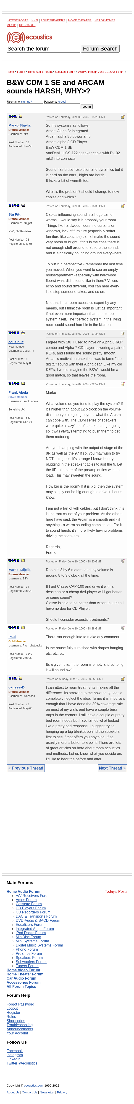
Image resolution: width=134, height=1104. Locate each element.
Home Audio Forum (23, 891)
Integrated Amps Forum (35, 929)
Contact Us (29, 1092)
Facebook (15, 1051)
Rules (11, 1017)
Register (13, 1012)
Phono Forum (27, 949)
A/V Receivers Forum (33, 896)
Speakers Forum (29, 958)
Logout (12, 1008)
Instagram (15, 1055)
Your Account (17, 1033)
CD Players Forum (31, 908)
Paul (12, 637)
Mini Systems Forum (32, 941)
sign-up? (26, 101)
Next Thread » (112, 768)
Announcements (20, 1029)
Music (11, 25)
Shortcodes (16, 1021)
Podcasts (27, 25)
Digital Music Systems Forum (39, 945)
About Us (13, 1092)
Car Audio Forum (21, 978)
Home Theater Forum (25, 974)
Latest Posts (18, 20)
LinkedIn (14, 1059)
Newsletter (47, 1092)
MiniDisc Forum (28, 937)
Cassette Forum (29, 904)
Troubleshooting (20, 1025)
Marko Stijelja (19, 125)
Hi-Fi (35, 20)
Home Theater (80, 20)
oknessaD (16, 687)
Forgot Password (20, 1004)
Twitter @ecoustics (22, 1063)
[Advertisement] (67, 826)
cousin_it (16, 342)
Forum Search (100, 48)
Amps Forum (26, 900)
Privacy (62, 1092)
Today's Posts (116, 891)
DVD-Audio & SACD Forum (38, 920)
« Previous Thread (25, 768)
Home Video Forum (23, 970)
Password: (62, 104)
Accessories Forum (24, 982)
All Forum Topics (21, 987)
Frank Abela (18, 392)
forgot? (62, 101)
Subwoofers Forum (31, 962)
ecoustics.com (34, 1085)
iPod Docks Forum (31, 933)
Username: (25, 104)
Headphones (105, 20)
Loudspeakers (53, 20)
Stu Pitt (14, 214)
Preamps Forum (29, 953)
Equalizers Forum (30, 925)
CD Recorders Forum (33, 912)
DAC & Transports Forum (36, 916)
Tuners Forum (27, 966)
